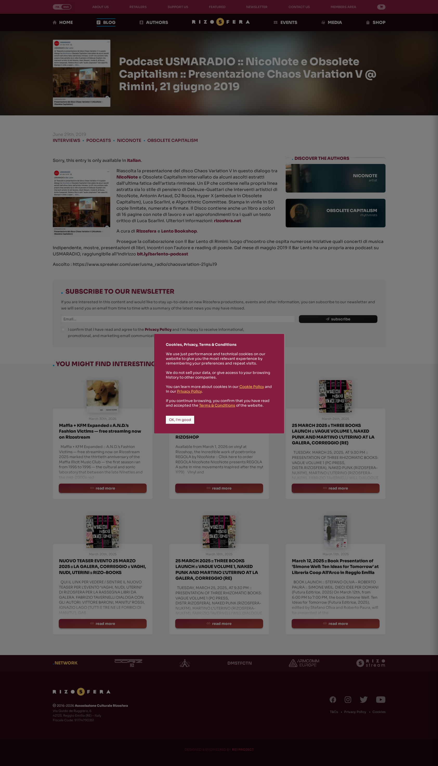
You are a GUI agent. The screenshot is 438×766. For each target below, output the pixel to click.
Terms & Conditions (217, 405)
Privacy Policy (189, 391)
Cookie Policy (251, 386)
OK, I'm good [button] (180, 420)
